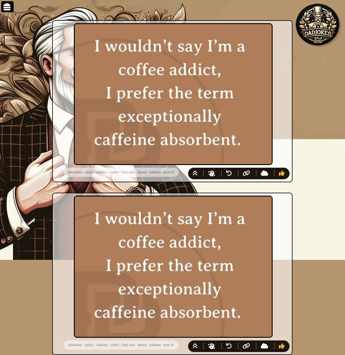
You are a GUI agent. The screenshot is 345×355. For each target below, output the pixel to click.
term (166, 172)
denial (142, 172)
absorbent (75, 172)
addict (89, 172)
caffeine (101, 172)
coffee (114, 172)
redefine (155, 172)
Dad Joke (128, 172)
